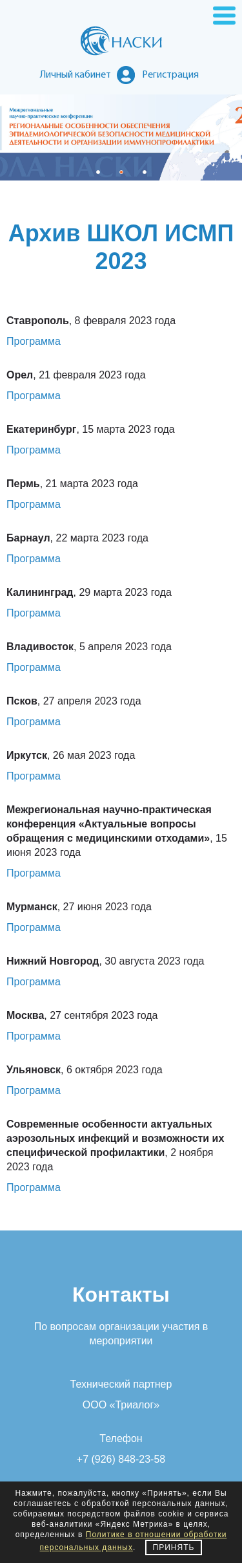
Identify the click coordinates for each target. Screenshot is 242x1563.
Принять (174, 1547)
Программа (33, 341)
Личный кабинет (75, 75)
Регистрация (170, 75)
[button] (98, 172)
